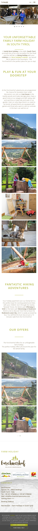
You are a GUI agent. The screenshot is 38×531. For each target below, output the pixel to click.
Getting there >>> (7, 498)
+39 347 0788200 (25, 494)
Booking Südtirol (7, 501)
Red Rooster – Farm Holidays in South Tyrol (17, 506)
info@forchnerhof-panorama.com (17, 496)
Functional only (19, 527)
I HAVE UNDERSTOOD (19, 525)
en (30, 2)
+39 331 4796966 (11, 494)
